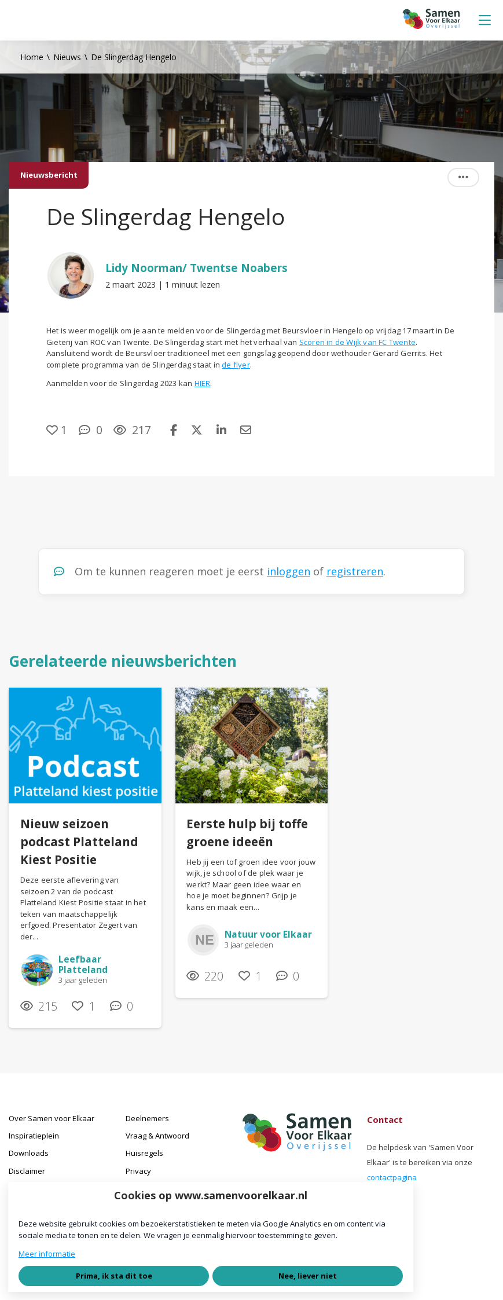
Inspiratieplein (34, 1135)
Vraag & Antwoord (157, 1135)
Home (31, 57)
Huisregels (144, 1153)
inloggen (288, 571)
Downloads (29, 1153)
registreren (354, 571)
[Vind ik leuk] (56, 429)
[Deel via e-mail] (245, 429)
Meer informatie (47, 1253)
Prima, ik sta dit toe (114, 1275)
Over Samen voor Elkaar (51, 1118)
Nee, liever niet (307, 1275)
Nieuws (67, 57)
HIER (202, 383)
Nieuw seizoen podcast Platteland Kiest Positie (79, 842)
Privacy (138, 1171)
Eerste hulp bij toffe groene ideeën (247, 833)
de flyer (236, 364)
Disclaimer (27, 1171)
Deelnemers (147, 1118)
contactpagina (392, 1177)
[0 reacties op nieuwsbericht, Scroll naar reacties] (90, 430)
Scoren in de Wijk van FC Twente (357, 342)
